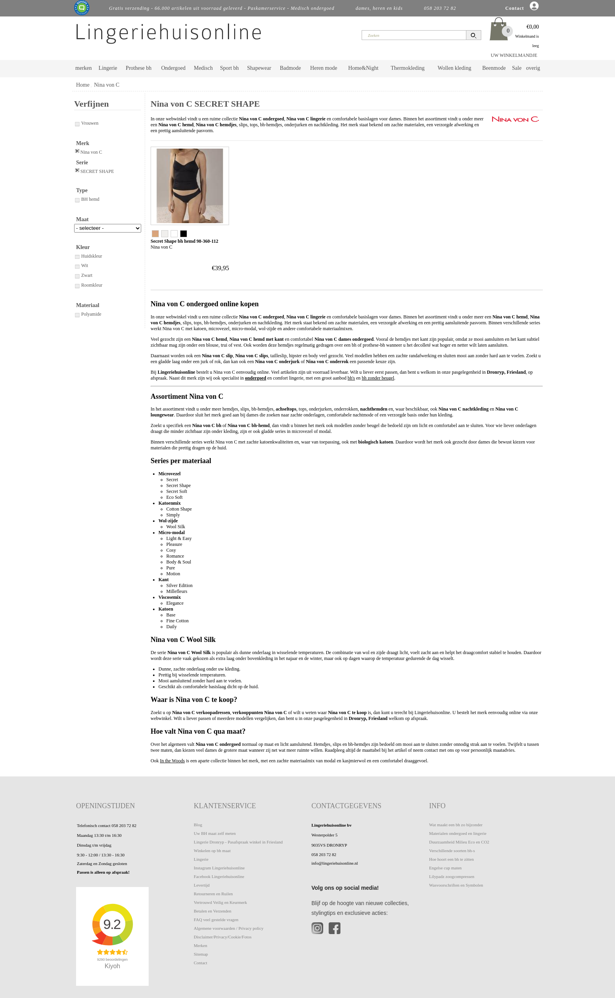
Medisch (203, 68)
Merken (200, 945)
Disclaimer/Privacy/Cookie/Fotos (222, 936)
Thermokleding (407, 68)
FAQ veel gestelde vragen (216, 919)
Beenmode (494, 68)
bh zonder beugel (378, 378)
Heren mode (323, 68)
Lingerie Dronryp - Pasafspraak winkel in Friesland (238, 842)
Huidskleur (88, 256)
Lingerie (107, 68)
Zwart (83, 275)
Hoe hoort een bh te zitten (451, 859)
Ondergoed (173, 68)
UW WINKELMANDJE (514, 55)
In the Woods (172, 760)
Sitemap (201, 954)
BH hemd (86, 199)
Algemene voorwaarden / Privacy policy (229, 928)
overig (533, 68)
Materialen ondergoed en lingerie (457, 833)
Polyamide (87, 314)
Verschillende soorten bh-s (452, 850)
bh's (351, 378)
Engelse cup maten (445, 867)
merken (83, 68)
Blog (198, 824)
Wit (81, 265)
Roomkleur (88, 285)
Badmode (290, 68)
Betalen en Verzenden (212, 911)
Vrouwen (86, 123)
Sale (517, 68)
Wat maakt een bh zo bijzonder (455, 824)
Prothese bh (139, 68)
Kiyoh (112, 966)
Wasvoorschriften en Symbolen (456, 885)
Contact (200, 962)
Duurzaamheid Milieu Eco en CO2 (459, 842)
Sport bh (229, 68)
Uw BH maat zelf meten (215, 833)
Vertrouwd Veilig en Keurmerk (220, 902)
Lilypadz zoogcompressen (451, 876)
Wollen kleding (454, 68)
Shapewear (259, 68)
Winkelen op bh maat (212, 850)
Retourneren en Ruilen (213, 893)
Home (82, 85)
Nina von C (107, 85)
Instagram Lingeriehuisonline (219, 867)
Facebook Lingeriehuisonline (219, 876)
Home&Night (363, 68)
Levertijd (201, 885)
